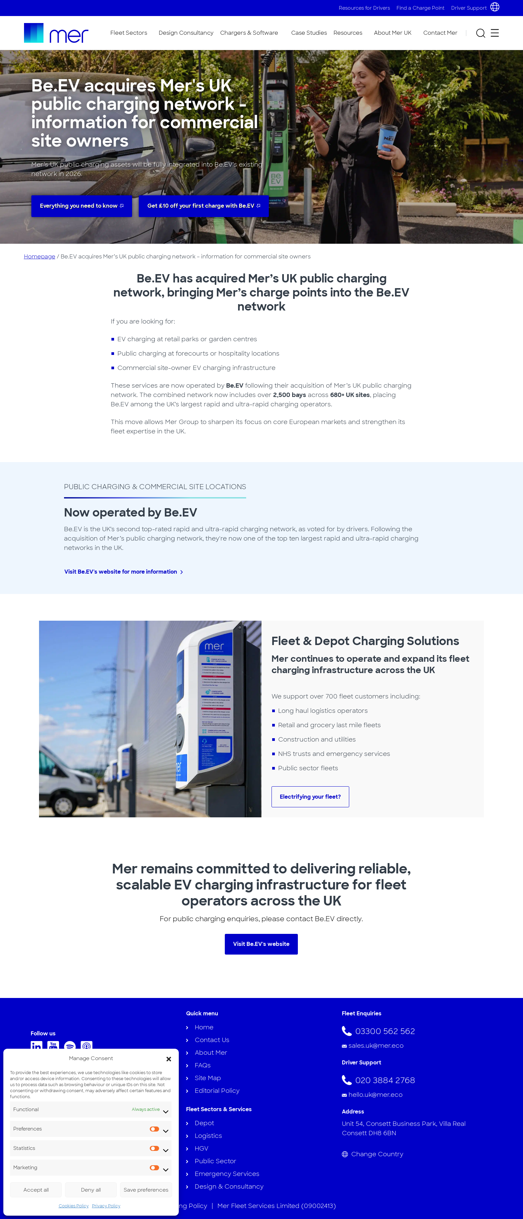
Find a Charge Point (421, 8)
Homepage (39, 256)
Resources (348, 32)
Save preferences (146, 1190)
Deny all (91, 1190)
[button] (168, 1058)
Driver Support (469, 8)
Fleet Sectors (128, 32)
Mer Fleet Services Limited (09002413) (276, 1206)
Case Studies (309, 32)
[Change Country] (417, 1154)
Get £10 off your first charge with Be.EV (200, 205)
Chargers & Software (249, 32)
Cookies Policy (74, 1206)
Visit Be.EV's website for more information (120, 571)
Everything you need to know (79, 205)
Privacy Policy (106, 1206)
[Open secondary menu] (494, 32)
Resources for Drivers (364, 8)
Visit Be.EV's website (261, 944)
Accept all (36, 1190)
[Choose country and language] (494, 6)
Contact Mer (440, 32)
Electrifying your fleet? (310, 796)
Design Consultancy (186, 32)
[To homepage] (56, 33)
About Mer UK (393, 32)
